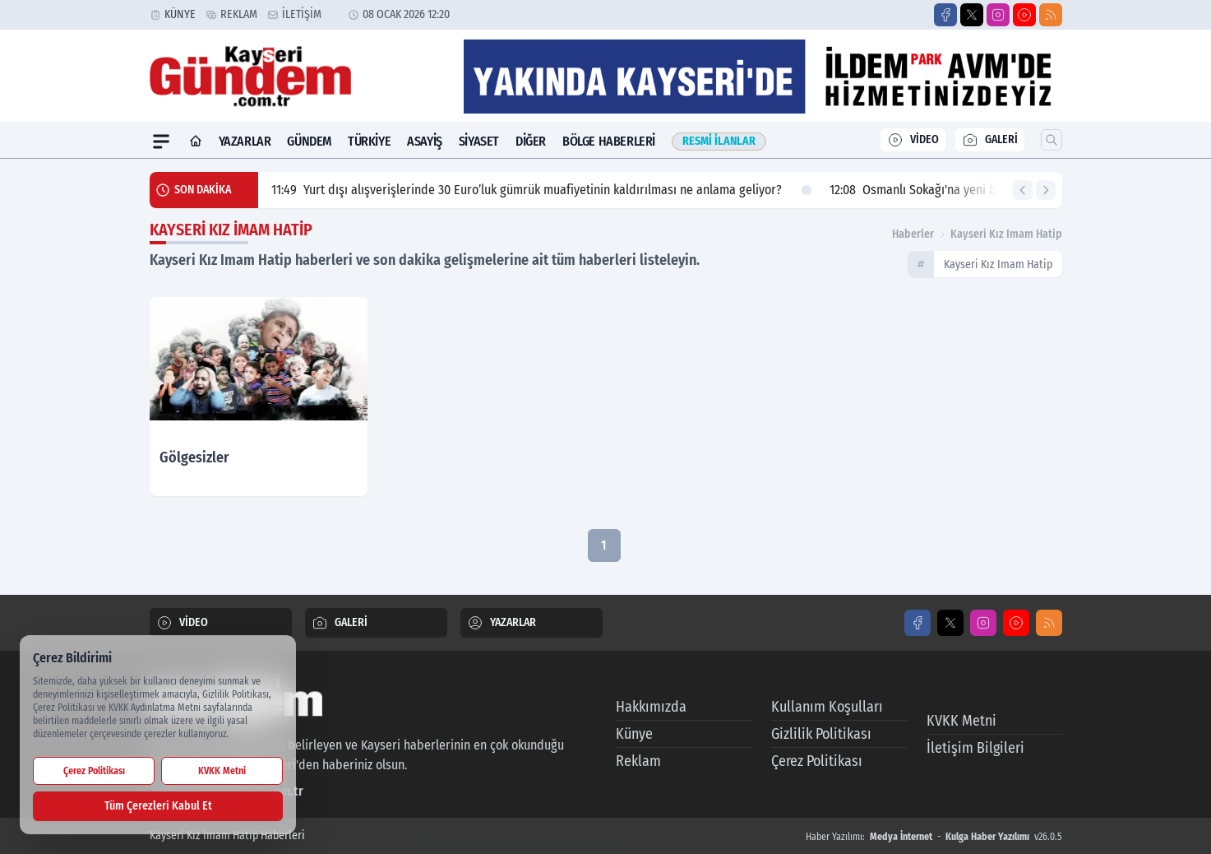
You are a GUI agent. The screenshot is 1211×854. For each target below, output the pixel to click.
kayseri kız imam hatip (1006, 234)
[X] (971, 14)
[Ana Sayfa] (195, 141)
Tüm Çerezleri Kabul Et (158, 806)
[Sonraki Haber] (1046, 190)
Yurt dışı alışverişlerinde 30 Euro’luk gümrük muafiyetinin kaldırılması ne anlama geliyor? (541, 190)
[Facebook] (945, 14)
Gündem (309, 141)
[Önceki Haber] (1023, 190)
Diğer (530, 141)
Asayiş (424, 141)
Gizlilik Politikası (821, 734)
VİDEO (913, 140)
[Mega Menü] (161, 141)
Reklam (238, 14)
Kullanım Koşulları (827, 707)
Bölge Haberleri (608, 141)
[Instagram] (998, 14)
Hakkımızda (651, 707)
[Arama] (1051, 140)
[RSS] (1050, 14)
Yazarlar (245, 141)
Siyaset (479, 141)
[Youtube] (1024, 14)
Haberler (913, 234)
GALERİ (990, 140)
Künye (180, 14)
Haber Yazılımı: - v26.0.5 (934, 836)
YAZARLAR (501, 623)
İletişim (301, 14)
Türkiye (369, 141)
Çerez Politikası (816, 761)
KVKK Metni (961, 721)
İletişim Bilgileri (975, 748)
